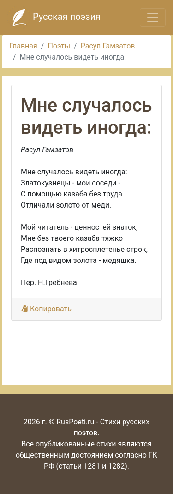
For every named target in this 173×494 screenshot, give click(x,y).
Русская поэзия (54, 17)
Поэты (59, 46)
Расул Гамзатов (108, 46)
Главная (23, 46)
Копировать (46, 308)
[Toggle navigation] (153, 17)
